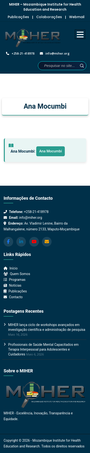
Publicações (18, 16)
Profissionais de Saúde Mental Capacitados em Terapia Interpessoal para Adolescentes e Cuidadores (43, 349)
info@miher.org (30, 217)
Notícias (15, 285)
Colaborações (49, 16)
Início (13, 268)
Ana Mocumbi (50, 151)
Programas (17, 280)
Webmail (76, 16)
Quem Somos (20, 274)
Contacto (16, 297)
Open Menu (80, 34)
